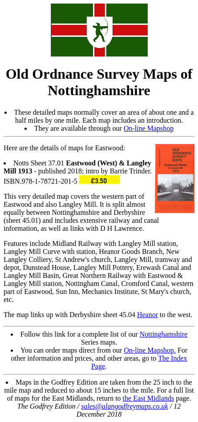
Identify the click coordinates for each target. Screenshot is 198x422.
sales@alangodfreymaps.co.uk (124, 406)
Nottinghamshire (164, 334)
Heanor (147, 314)
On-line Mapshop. (149, 350)
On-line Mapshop (149, 128)
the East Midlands (148, 398)
